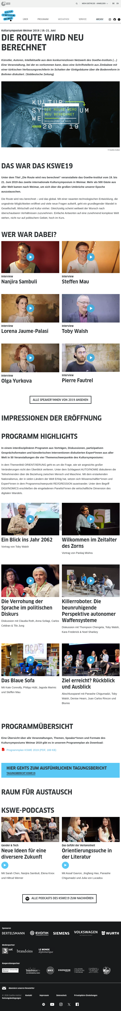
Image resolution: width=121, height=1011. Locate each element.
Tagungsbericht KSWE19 (21, 773)
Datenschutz (61, 995)
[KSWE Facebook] (114, 19)
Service (83, 19)
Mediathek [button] (63, 19)
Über (25, 19)
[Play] (4, 865)
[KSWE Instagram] (110, 19)
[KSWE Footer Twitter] (119, 19)
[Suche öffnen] (77, 3)
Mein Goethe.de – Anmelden (95, 3)
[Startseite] (9, 15)
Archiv (99, 19)
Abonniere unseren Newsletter (21, 988)
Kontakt (28, 995)
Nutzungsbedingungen (11, 998)
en (118, 3)
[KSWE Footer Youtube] (52, 1004)
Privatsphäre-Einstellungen (85, 995)
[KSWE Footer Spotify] (44, 1004)
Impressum (44, 995)
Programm (43, 19)
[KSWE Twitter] (69, 1004)
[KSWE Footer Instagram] (61, 1004)
